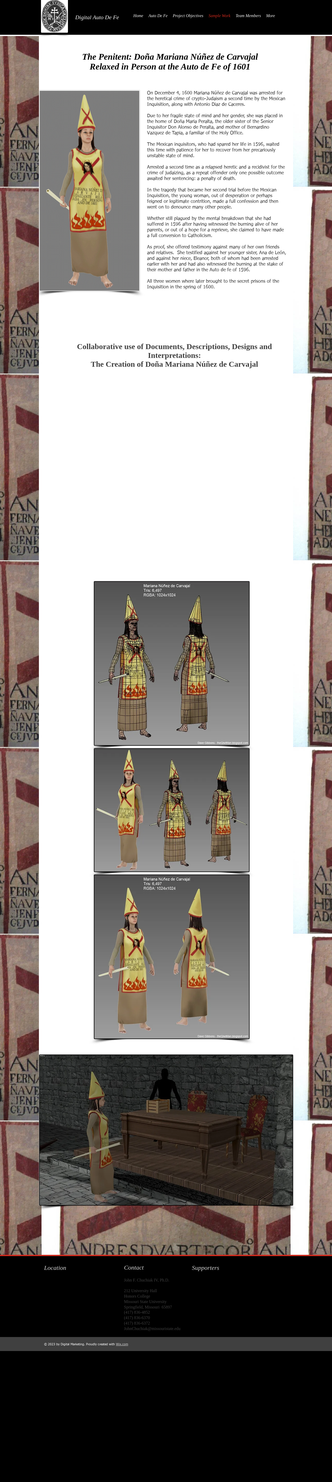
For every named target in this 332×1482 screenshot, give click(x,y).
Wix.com (122, 1344)
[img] (202, 1287)
